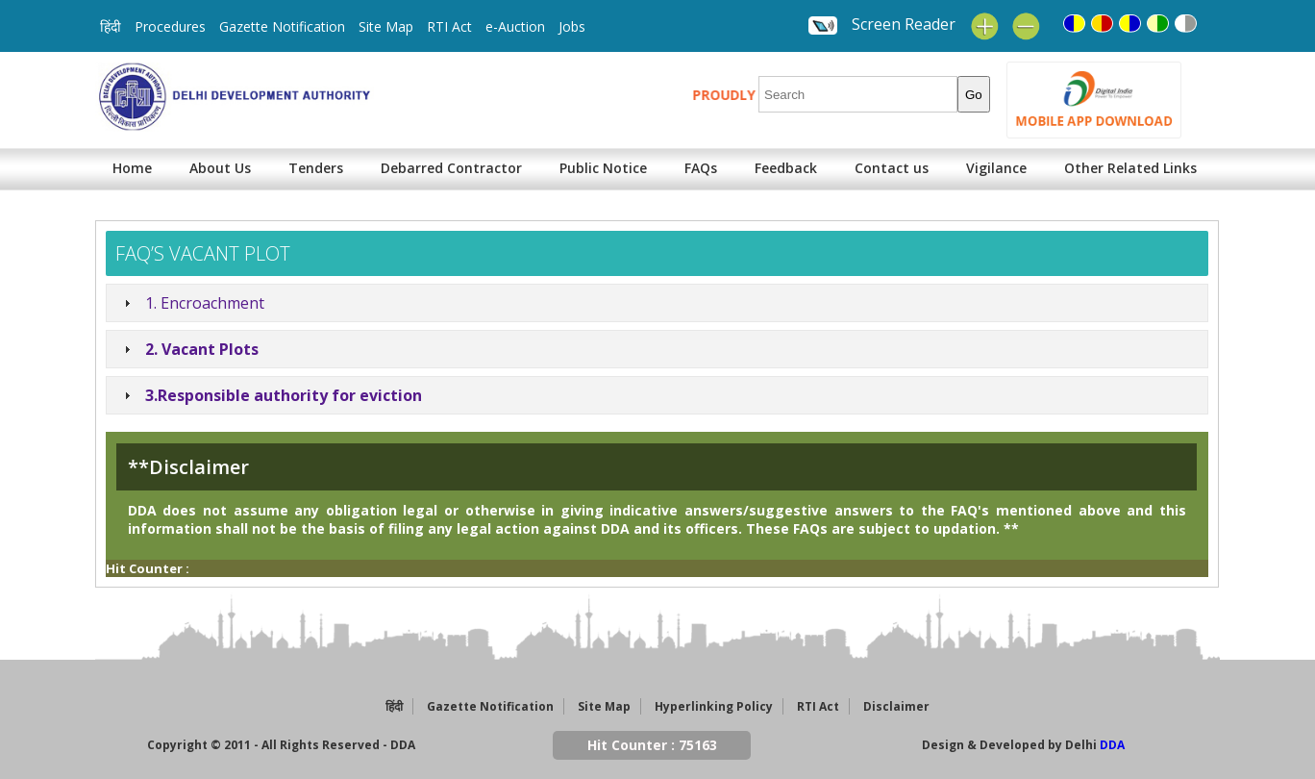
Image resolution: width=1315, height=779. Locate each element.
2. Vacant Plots (202, 349)
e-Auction (515, 26)
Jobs (571, 26)
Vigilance (996, 168)
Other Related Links (1130, 168)
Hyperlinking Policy (714, 706)
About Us (220, 168)
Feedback (786, 168)
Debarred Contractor (451, 168)
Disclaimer (896, 706)
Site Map (386, 26)
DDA (1112, 745)
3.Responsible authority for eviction (283, 395)
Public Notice (603, 168)
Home (132, 168)
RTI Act (449, 26)
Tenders (315, 168)
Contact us (892, 168)
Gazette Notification (282, 26)
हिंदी (110, 26)
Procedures (170, 26)
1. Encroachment (204, 303)
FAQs (700, 168)
